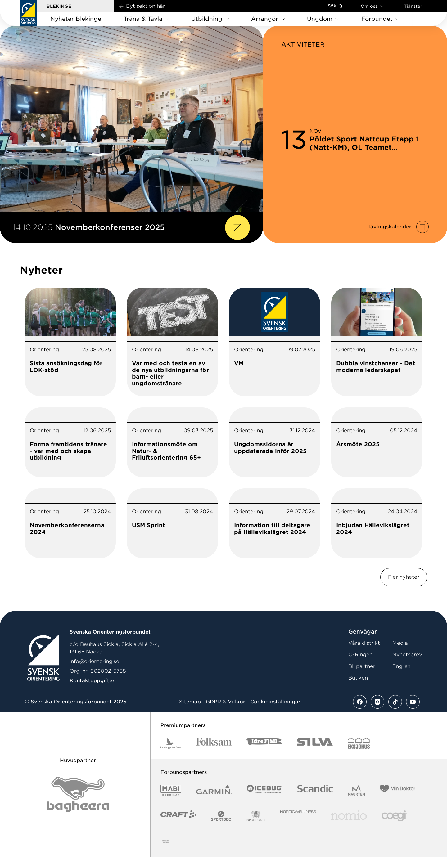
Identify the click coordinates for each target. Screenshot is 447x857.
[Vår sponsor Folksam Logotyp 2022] (214, 743)
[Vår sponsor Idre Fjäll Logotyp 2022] (264, 743)
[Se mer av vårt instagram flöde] (377, 702)
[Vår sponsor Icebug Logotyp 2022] (264, 790)
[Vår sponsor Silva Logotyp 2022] (315, 743)
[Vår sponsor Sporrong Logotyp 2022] (255, 815)
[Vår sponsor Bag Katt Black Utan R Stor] (78, 794)
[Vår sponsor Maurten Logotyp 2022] (356, 790)
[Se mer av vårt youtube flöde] (413, 702)
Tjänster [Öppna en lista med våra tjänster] (413, 6)
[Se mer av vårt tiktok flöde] (395, 702)
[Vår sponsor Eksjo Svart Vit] (359, 743)
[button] (75, 6)
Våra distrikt (364, 643)
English (401, 666)
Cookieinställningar (275, 702)
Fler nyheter (403, 577)
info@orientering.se (94, 661)
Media (400, 643)
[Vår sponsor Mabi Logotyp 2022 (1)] (170, 790)
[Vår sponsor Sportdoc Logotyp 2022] (221, 815)
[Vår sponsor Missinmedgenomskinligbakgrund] (165, 841)
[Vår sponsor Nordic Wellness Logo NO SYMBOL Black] (298, 815)
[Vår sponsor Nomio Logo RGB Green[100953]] (349, 815)
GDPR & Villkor (225, 702)
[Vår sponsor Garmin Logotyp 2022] (214, 790)
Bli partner (361, 666)
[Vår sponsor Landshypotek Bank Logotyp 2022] (170, 743)
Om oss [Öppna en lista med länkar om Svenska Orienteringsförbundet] (372, 6)
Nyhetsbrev (407, 654)
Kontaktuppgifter (92, 681)
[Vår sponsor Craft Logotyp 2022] (178, 815)
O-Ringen (360, 654)
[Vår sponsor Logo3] (394, 815)
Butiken (358, 678)
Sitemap (190, 702)
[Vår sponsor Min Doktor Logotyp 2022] (397, 790)
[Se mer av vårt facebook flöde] (360, 702)
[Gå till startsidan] (28, 13)
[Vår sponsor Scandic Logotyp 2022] (315, 790)
